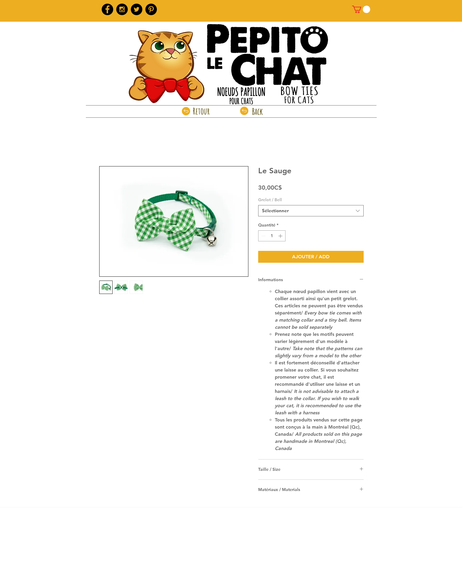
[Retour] (201, 111)
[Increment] (281, 236)
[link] (361, 9)
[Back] (257, 111)
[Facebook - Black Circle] (107, 9)
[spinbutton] (272, 236)
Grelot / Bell (270, 199)
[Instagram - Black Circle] (122, 9)
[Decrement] (263, 236)
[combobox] (311, 210)
